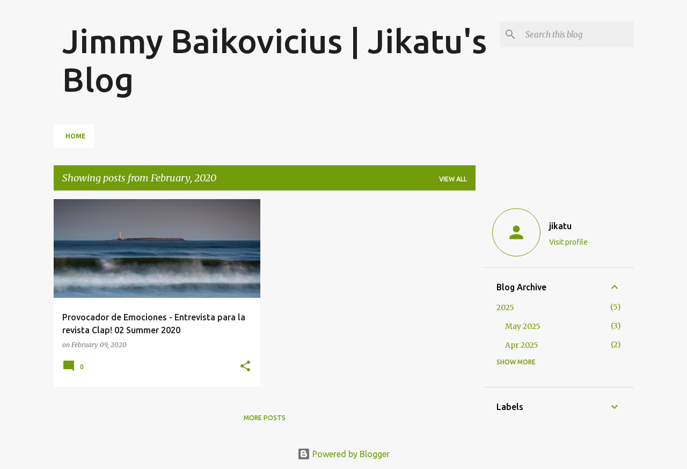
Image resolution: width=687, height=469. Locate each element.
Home (75, 136)
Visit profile (568, 242)
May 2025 (522, 326)
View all (453, 178)
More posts (265, 417)
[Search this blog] (577, 34)
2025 (505, 307)
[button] (245, 367)
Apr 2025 (521, 345)
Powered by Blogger (343, 454)
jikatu (560, 226)
